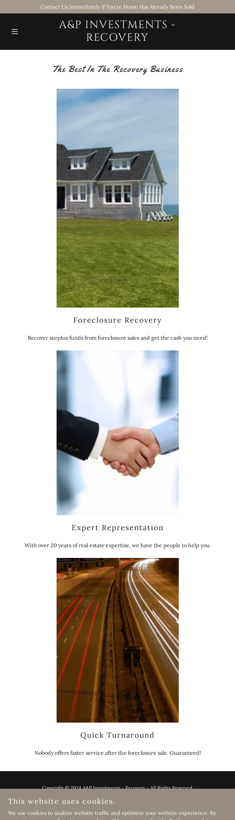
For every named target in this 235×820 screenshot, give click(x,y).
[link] (117, 38)
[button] (24, 31)
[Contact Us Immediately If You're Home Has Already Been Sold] (117, 6)
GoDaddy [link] (131, 803)
